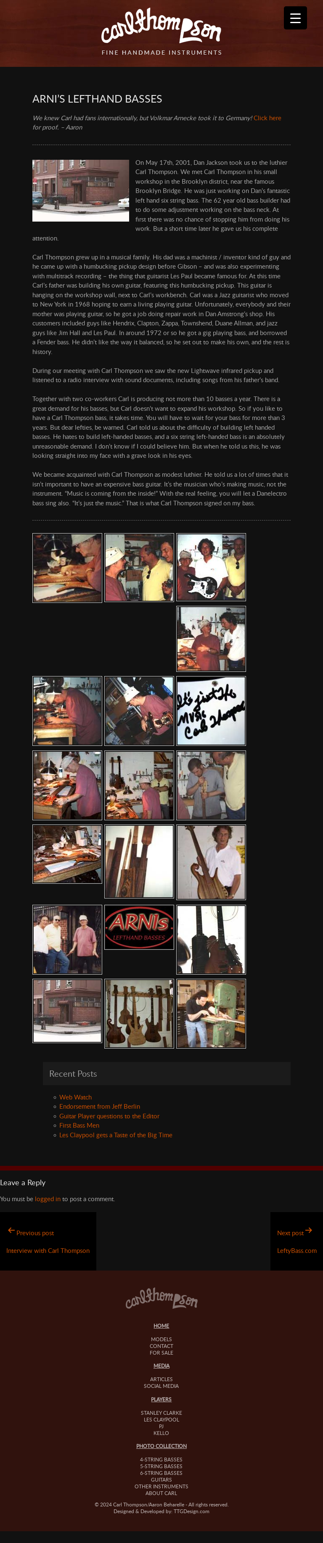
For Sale (161, 1352)
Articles (161, 1379)
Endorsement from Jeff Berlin (99, 1106)
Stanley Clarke (161, 1412)
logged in (48, 1198)
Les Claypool (161, 1419)
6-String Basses (161, 1472)
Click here (267, 118)
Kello (161, 1432)
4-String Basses (161, 1459)
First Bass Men (79, 1125)
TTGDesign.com (191, 1511)
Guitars (161, 1479)
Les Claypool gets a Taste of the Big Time (115, 1135)
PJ (161, 1426)
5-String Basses (161, 1466)
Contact (161, 1345)
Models (161, 1339)
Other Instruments (161, 1486)
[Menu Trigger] (295, 17)
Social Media (161, 1385)
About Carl (161, 1493)
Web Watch (75, 1097)
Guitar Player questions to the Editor (109, 1116)
